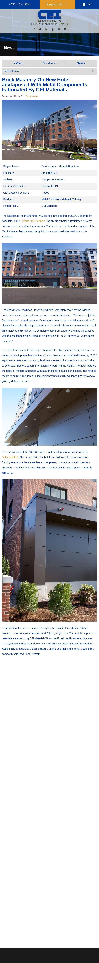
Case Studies (32, 96)
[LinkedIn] (46, 29)
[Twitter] (40, 29)
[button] (57, 4)
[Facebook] (34, 29)
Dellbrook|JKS (10, 457)
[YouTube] (52, 29)
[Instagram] (65, 29)
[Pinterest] (58, 29)
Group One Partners (33, 221)
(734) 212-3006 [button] (17, 4)
